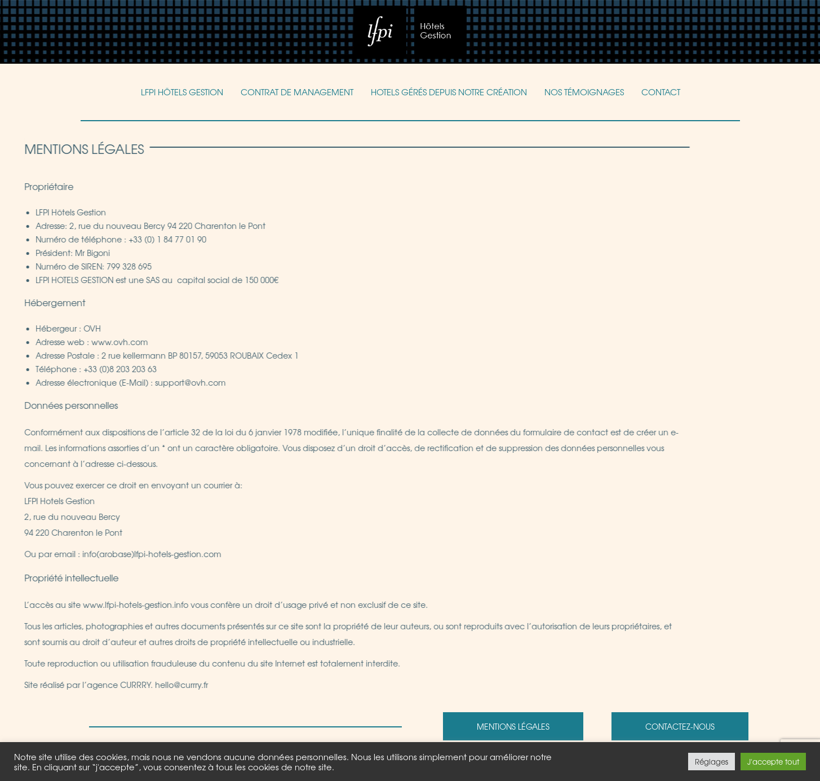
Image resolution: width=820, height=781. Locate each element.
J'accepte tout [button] (773, 761)
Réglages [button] (711, 761)
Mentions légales (513, 726)
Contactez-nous (680, 726)
